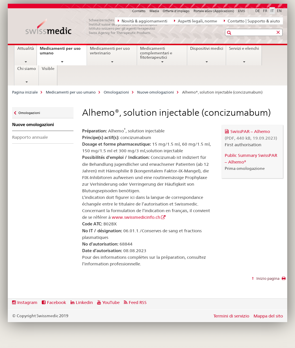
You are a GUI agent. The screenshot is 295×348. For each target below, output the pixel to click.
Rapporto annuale (30, 137)
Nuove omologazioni (155, 92)
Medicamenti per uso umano (60, 53)
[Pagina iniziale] (94, 26)
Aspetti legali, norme (195, 20)
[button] (230, 32)
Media (154, 11)
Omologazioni (116, 92)
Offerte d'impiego (176, 11)
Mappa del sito (268, 316)
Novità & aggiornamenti (142, 20)
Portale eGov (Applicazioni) (214, 11)
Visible (48, 68)
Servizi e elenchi (244, 48)
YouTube (111, 302)
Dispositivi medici (206, 48)
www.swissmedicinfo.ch (136, 217)
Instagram (27, 302)
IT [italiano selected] (272, 10)
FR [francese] (265, 10)
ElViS (241, 11)
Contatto (138, 11)
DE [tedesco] (257, 10)
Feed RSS (138, 302)
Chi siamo (26, 68)
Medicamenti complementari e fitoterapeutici (156, 53)
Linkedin (84, 302)
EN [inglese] (279, 10)
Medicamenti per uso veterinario (110, 50)
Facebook (56, 302)
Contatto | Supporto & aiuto (252, 20)
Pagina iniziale (25, 92)
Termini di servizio (231, 316)
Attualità (25, 48)
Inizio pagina (267, 278)
